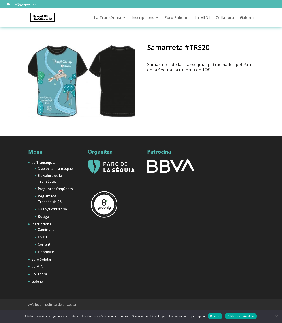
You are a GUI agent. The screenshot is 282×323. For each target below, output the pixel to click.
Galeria (247, 18)
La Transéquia (107, 18)
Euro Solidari (176, 18)
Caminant (46, 229)
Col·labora (225, 18)
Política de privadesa (241, 316)
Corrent (44, 244)
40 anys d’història (52, 209)
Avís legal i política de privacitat (53, 305)
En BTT (44, 237)
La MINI (202, 18)
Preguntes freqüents (55, 188)
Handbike (46, 251)
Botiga (43, 216)
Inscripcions (143, 18)
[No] (276, 316)
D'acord (215, 316)
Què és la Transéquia (55, 168)
